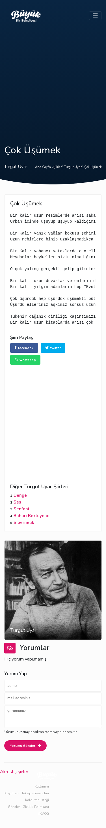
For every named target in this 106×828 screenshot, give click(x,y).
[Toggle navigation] (95, 15)
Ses (17, 502)
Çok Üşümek (93, 167)
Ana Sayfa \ (44, 167)
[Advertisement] (53, 81)
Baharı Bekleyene (31, 516)
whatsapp (25, 360)
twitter (53, 348)
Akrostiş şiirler (14, 772)
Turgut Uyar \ (74, 167)
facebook (24, 348)
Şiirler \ (58, 167)
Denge (20, 495)
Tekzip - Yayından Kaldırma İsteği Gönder (28, 800)
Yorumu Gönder (25, 745)
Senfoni (21, 509)
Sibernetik (24, 522)
